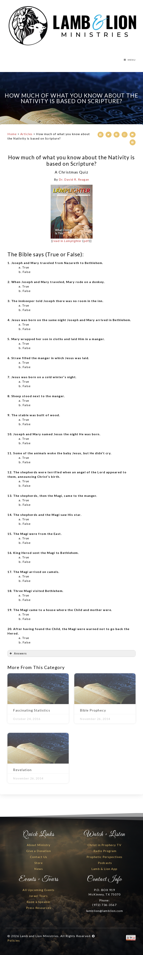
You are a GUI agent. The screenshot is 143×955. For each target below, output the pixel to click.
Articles (26, 134)
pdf (86, 241)
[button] (101, 135)
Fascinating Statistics (31, 710)
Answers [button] (18, 653)
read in (67, 241)
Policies (13, 940)
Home (12, 134)
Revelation (22, 770)
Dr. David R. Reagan (74, 179)
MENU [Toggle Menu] (129, 59)
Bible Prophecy (93, 710)
